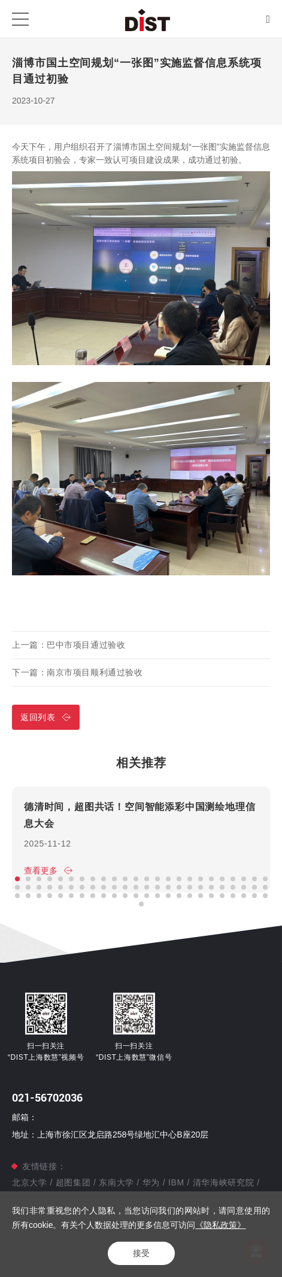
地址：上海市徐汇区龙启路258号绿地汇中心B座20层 (110, 1134)
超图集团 (73, 1182)
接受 (141, 1253)
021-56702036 (47, 1097)
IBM (176, 1182)
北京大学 (31, 1182)
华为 (151, 1182)
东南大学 (116, 1182)
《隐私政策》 (220, 1225)
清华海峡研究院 (223, 1182)
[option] (141, 840)
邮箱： (24, 1117)
